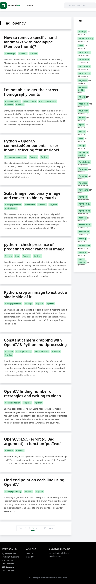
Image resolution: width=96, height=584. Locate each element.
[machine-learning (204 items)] (85, 155)
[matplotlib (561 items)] (85, 163)
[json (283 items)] (85, 125)
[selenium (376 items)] (85, 232)
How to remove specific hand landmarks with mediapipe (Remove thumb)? (30, 42)
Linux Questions (8, 570)
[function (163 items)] (85, 111)
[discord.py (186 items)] (85, 74)
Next (51, 528)
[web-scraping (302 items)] (85, 262)
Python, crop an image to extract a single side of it (35, 294)
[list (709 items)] (85, 139)
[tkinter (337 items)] (85, 253)
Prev (20, 528)
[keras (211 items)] (85, 132)
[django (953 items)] (85, 81)
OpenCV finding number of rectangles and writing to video (32, 393)
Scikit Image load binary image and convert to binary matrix (32, 195)
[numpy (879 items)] (85, 170)
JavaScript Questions (10, 557)
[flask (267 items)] (85, 98)
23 (45, 528)
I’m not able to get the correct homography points (31, 92)
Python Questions (9, 553)
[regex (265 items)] (85, 218)
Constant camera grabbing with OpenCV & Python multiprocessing (35, 342)
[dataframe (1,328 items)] (85, 53)
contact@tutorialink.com (59, 553)
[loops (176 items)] (85, 146)
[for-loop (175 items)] (85, 105)
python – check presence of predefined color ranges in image (34, 247)
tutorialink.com (55, 556)
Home (30, 5)
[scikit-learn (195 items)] (85, 225)
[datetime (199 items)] (85, 60)
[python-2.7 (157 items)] (85, 205)
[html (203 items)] (85, 118)
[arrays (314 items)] (85, 32)
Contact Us (30, 557)
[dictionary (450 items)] (85, 67)
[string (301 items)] (85, 239)
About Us (29, 553)
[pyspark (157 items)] (85, 191)
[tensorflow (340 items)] (85, 246)
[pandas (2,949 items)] (85, 184)
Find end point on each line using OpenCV (34, 482)
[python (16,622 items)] (85, 198)
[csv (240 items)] (85, 46)
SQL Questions (8, 567)
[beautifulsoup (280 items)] (85, 39)
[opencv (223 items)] (85, 177)
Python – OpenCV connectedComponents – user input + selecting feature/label (31, 145)
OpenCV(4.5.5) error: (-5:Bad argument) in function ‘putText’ (32, 441)
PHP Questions (8, 563)
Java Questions (8, 560)
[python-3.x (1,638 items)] (85, 212)
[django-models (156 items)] (85, 90)
